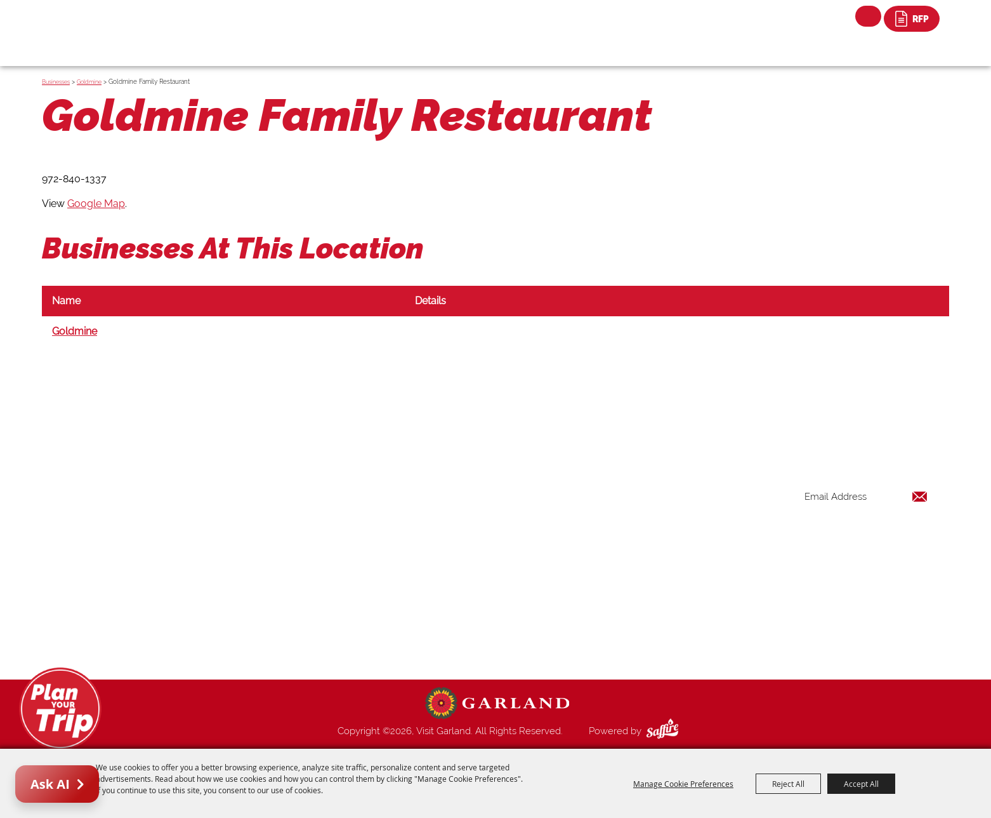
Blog (597, 583)
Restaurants (612, 538)
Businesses (56, 82)
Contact (604, 614)
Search (868, 16)
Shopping (607, 553)
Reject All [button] (788, 784)
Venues (602, 568)
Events (601, 522)
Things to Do (614, 492)
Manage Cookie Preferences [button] (683, 784)
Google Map (96, 204)
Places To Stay (618, 507)
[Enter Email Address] (866, 497)
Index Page (610, 599)
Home (600, 477)
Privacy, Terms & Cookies (640, 644)
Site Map (606, 629)
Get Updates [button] (894, 538)
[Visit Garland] (115, 23)
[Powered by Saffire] (665, 731)
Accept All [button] (861, 784)
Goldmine (89, 82)
